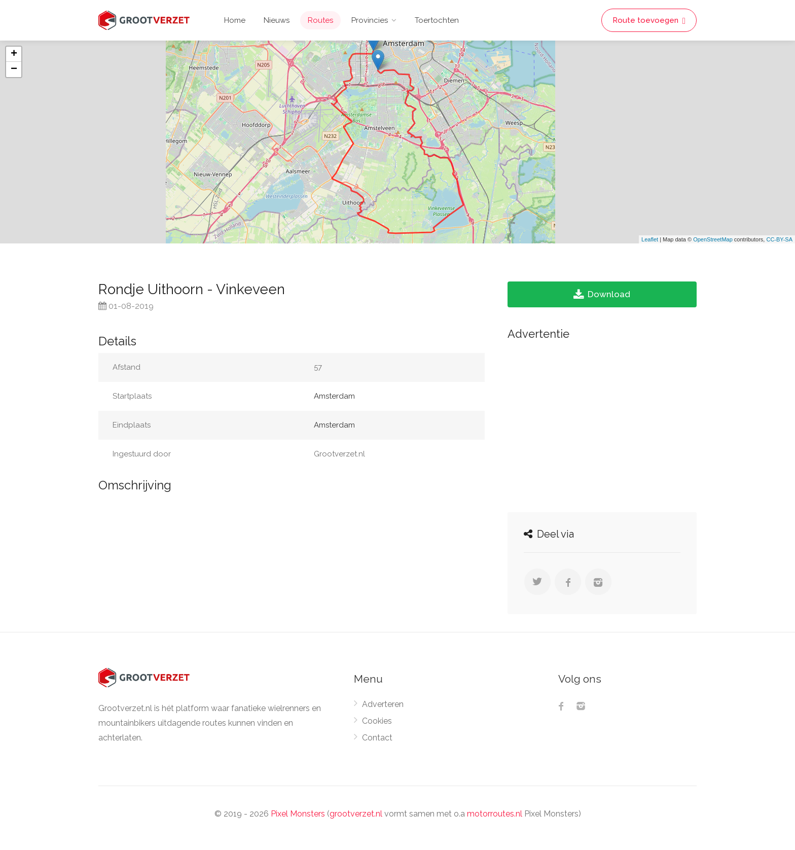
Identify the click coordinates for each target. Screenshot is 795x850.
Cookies (377, 721)
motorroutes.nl (494, 814)
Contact (377, 737)
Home (234, 20)
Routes (320, 20)
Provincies (369, 20)
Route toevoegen (648, 20)
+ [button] (14, 54)
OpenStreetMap (713, 239)
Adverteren (383, 704)
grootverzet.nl (356, 814)
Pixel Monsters (298, 814)
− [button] (14, 69)
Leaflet (649, 239)
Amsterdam (334, 396)
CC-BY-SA (779, 239)
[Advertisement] (602, 423)
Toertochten (437, 20)
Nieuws (277, 20)
